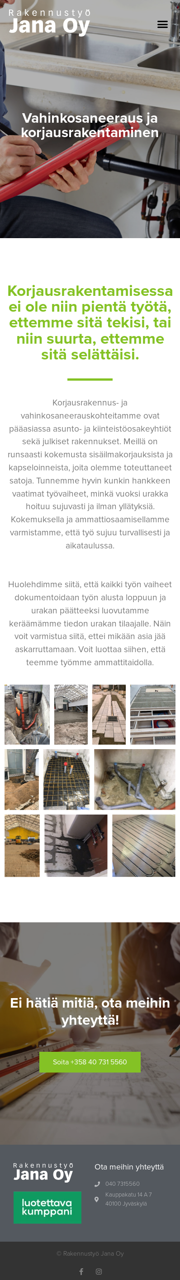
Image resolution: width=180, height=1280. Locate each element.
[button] (162, 24)
